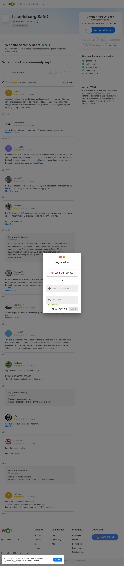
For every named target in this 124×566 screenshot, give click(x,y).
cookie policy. (33, 561)
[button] (59, 309)
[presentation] (62, 283)
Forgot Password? (54, 305)
